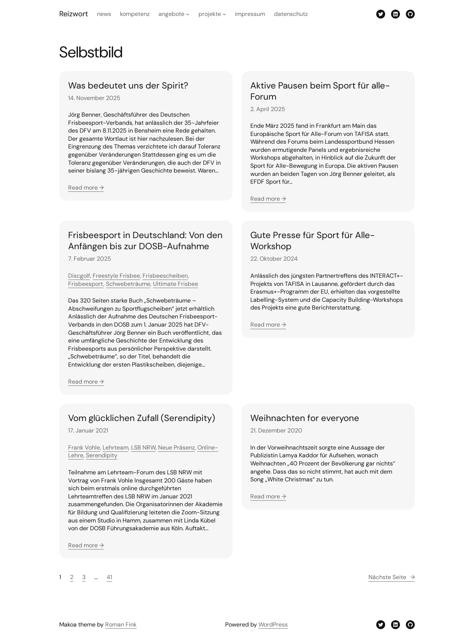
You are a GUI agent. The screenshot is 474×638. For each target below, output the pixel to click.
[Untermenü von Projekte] (224, 14)
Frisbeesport (85, 284)
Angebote (171, 14)
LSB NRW (143, 447)
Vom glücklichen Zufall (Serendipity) (141, 418)
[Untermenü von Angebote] (188, 14)
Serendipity (101, 455)
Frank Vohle (84, 447)
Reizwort (73, 14)
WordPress (273, 624)
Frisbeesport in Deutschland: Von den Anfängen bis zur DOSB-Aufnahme (145, 241)
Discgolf (79, 276)
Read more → (86, 187)
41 (109, 577)
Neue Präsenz (176, 447)
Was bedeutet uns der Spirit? (128, 85)
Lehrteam (115, 447)
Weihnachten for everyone (304, 418)
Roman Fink (121, 624)
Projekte (209, 14)
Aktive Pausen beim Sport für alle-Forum (320, 91)
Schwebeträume (128, 284)
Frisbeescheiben (165, 276)
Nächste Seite (391, 577)
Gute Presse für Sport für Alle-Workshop (312, 241)
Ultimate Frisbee (175, 284)
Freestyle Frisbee (116, 276)
